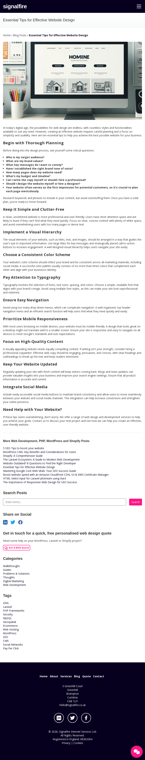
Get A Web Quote (16, 548)
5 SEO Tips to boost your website (23, 448)
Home (44, 676)
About (54, 676)
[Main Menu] (139, 6)
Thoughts (9, 577)
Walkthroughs (11, 566)
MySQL (7, 618)
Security (8, 614)
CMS (6, 641)
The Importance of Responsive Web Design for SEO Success (40, 482)
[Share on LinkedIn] (7, 522)
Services (66, 676)
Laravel (7, 607)
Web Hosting (11, 629)
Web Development (14, 585)
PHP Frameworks (13, 610)
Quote (86, 676)
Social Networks (13, 644)
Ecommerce (10, 625)
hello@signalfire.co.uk (72, 705)
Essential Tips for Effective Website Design (29, 467)
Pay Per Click (11, 648)
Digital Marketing (13, 581)
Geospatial (9, 622)
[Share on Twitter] (14, 522)
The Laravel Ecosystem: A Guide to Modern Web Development (41, 459)
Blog (77, 676)
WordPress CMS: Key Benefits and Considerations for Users (39, 452)
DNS (6, 603)
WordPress (9, 633)
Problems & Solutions (16, 573)
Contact (98, 676)
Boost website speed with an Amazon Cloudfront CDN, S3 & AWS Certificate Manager (56, 474)
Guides (7, 570)
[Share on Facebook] (22, 522)
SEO (5, 637)
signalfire (15, 6)
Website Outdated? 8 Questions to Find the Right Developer (39, 463)
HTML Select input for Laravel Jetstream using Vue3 (34, 478)
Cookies (78, 743)
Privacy (66, 743)
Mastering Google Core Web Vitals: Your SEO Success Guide (39, 471)
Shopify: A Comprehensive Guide (23, 456)
